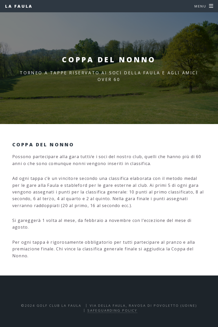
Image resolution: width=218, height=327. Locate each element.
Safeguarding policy (112, 310)
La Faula (19, 6)
